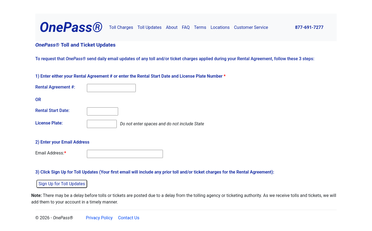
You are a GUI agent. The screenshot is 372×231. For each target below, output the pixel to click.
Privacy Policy (99, 217)
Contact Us (129, 217)
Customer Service (251, 27)
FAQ (186, 27)
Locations (220, 27)
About (172, 27)
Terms (200, 27)
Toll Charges (121, 27)
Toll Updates (149, 27)
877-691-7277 (309, 27)
